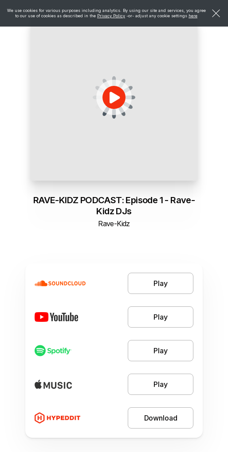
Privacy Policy (111, 15)
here (193, 15)
